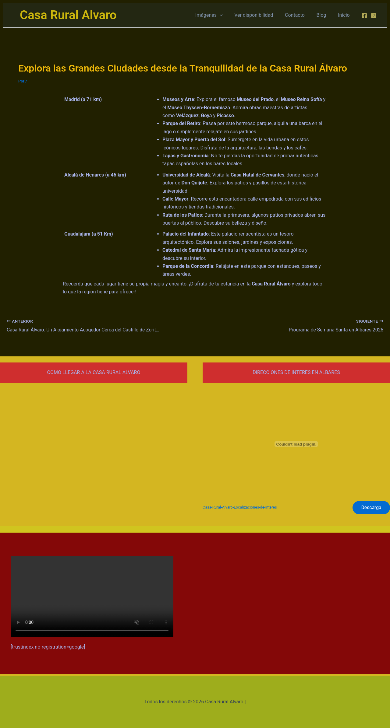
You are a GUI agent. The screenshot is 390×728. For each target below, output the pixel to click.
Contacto (300, 15)
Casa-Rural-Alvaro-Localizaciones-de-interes (240, 507)
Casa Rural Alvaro (68, 15)
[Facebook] (364, 15)
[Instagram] (373, 15)
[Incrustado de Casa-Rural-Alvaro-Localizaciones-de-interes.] (296, 443)
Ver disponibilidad (261, 15)
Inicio (345, 15)
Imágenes (218, 15)
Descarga (370, 507)
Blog (324, 15)
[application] (229, 15)
